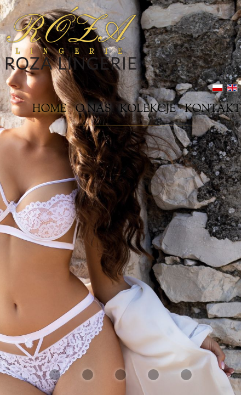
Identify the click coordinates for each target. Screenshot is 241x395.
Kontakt (213, 109)
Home (49, 109)
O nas (93, 109)
